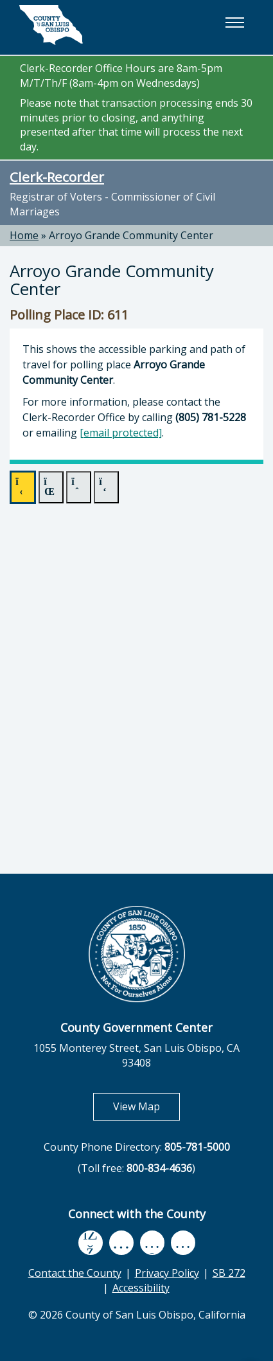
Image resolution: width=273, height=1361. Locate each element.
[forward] (106, 487)
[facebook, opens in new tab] (90, 1243)
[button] (234, 22)
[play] (23, 487)
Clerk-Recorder (57, 177)
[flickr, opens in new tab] (152, 1242)
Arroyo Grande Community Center (131, 235)
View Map (146, 1106)
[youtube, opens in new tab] (121, 1242)
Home (24, 235)
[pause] (51, 487)
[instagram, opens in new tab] (183, 1242)
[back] (78, 487)
